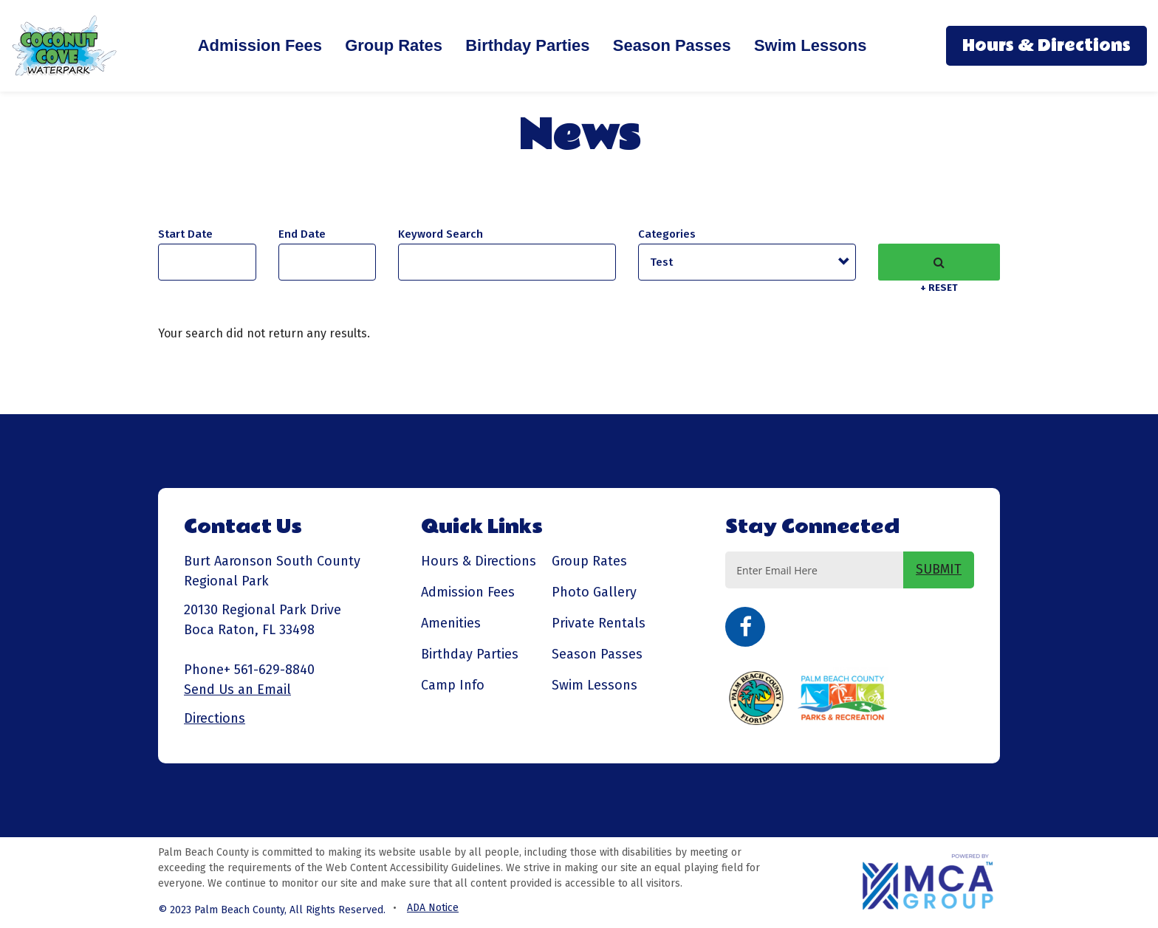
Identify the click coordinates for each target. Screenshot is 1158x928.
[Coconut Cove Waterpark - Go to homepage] (64, 45)
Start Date (185, 234)
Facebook (745, 627)
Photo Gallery (594, 592)
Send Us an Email (237, 689)
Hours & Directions (1046, 45)
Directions (214, 718)
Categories (667, 234)
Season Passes (672, 45)
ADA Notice (433, 907)
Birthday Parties (527, 45)
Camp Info (452, 685)
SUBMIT (939, 569)
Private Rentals (598, 623)
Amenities (451, 623)
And (302, 234)
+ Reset (939, 287)
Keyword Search (440, 234)
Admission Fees (260, 45)
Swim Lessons (810, 45)
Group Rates (393, 45)
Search (939, 262)
